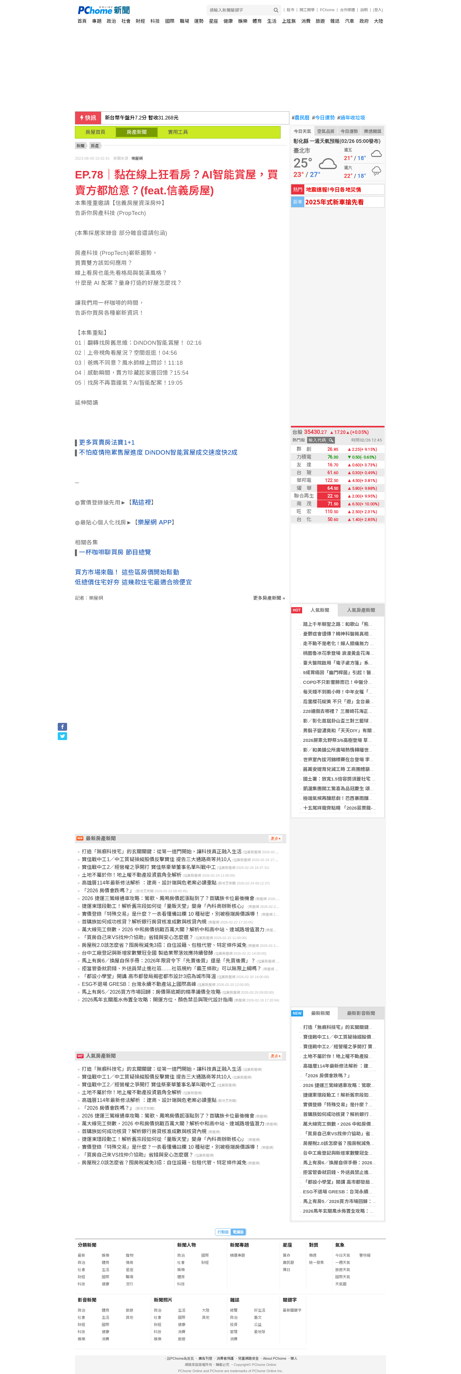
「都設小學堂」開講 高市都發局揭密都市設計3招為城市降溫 (366, 1182)
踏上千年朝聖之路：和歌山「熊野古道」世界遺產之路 (359, 624)
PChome (327, 10)
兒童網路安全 (248, 1358)
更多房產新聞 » (269, 598)
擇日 (286, 1270)
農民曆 (301, 117)
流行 (129, 1284)
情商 (129, 1262)
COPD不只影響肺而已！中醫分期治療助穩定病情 (354, 682)
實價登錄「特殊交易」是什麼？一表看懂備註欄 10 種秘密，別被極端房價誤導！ (171, 914)
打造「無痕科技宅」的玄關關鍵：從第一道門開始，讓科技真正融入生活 (162, 851)
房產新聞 (137, 132)
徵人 (294, 1358)
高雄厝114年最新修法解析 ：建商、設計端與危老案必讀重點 (366, 1066)
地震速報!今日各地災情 (333, 189)
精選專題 (237, 1255)
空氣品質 (326, 131)
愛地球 (259, 1332)
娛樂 (243, 21)
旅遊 (320, 21)
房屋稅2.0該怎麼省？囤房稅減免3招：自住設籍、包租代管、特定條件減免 (164, 945)
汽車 (349, 21)
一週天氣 (342, 1262)
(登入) (378, 10)
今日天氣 (302, 131)
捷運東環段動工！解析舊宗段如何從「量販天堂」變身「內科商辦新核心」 (164, 906)
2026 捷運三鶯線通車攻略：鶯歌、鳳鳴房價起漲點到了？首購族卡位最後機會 (168, 898)
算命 (286, 1255)
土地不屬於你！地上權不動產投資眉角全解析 (350, 1056)
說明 (364, 10)
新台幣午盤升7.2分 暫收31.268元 (142, 117)
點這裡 (141, 502)
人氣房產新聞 (361, 610)
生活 (272, 21)
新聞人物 (186, 1245)
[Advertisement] (182, 654)
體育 (257, 21)
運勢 (199, 21)
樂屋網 (137, 158)
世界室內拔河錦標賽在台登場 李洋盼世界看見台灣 (355, 759)
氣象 (340, 1245)
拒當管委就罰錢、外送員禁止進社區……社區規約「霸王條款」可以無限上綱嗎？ (172, 968)
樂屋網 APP (155, 522)
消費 (306, 21)
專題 (96, 21)
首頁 (82, 21)
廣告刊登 (205, 1358)
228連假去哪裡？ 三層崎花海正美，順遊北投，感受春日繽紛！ (368, 711)
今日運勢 (323, 117)
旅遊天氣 (342, 1270)
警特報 (364, 1255)
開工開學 (307, 10)
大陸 (378, 21)
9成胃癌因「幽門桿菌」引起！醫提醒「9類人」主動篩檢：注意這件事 (376, 672)
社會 (126, 21)
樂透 (312, 1255)
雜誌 (335, 21)
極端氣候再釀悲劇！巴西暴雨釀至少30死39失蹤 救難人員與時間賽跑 (374, 798)
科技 (155, 21)
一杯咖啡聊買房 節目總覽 (115, 552)
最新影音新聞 (361, 1013)
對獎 (313, 1245)
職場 (184, 21)
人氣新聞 (310, 610)
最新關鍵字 (292, 1310)
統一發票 (316, 1262)
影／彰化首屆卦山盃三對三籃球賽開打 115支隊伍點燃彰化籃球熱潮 (373, 721)
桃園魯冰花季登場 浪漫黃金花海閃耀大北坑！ (350, 653)
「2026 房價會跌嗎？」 (327, 1075)
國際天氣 (342, 1277)
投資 (234, 1325)
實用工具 (178, 132)
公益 (258, 1325)
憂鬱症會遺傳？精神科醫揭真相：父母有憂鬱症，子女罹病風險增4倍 (374, 633)
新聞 (80, 146)
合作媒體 (347, 10)
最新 (81, 1255)
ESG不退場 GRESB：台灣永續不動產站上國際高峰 (356, 1191)
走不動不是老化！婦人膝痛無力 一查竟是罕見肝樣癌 (357, 643)
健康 (228, 21)
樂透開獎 (372, 131)
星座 (213, 21)
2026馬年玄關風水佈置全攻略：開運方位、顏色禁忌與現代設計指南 (373, 1211)
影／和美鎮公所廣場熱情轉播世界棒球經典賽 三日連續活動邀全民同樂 (376, 750)
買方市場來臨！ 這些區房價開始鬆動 (127, 572)
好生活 (259, 1310)
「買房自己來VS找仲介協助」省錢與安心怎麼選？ (355, 1133)
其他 (129, 1317)
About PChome (275, 1358)
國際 (169, 21)
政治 (111, 21)
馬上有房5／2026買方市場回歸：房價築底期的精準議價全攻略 (368, 1201)
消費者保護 (225, 1358)
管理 (234, 1332)
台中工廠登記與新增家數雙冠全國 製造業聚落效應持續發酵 (364, 1153)
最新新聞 (310, 1013)
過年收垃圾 (351, 117)
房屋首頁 (95, 132)
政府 (364, 21)
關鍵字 (290, 1300)
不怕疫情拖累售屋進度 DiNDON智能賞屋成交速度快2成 (158, 452)
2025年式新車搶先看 (334, 201)
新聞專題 (239, 1245)
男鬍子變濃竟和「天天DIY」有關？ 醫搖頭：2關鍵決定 (360, 730)
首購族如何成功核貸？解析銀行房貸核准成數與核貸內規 (361, 1114)
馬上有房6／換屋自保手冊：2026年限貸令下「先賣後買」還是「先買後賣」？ (169, 960)
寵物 (129, 1255)
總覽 (234, 1310)
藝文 (258, 1317)
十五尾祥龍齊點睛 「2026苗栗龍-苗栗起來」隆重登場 (359, 808)
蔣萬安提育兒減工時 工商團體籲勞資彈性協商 (350, 769)
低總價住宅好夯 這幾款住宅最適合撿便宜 (133, 582)
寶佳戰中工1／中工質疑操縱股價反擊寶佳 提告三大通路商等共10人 (373, 1037)
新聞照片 (163, 1300)
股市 (290, 10)
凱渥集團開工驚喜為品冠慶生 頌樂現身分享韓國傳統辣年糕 (364, 788)
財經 (140, 21)
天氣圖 (340, 1284)
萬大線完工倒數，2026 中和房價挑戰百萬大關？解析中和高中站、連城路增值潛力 (173, 929)
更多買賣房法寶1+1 (107, 442)
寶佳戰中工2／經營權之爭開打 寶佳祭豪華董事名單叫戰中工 (366, 1046)
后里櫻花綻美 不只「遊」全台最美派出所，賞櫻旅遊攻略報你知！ (371, 701)
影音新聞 (87, 1300)
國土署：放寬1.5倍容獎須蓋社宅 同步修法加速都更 (356, 779)
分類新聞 (87, 1245)
